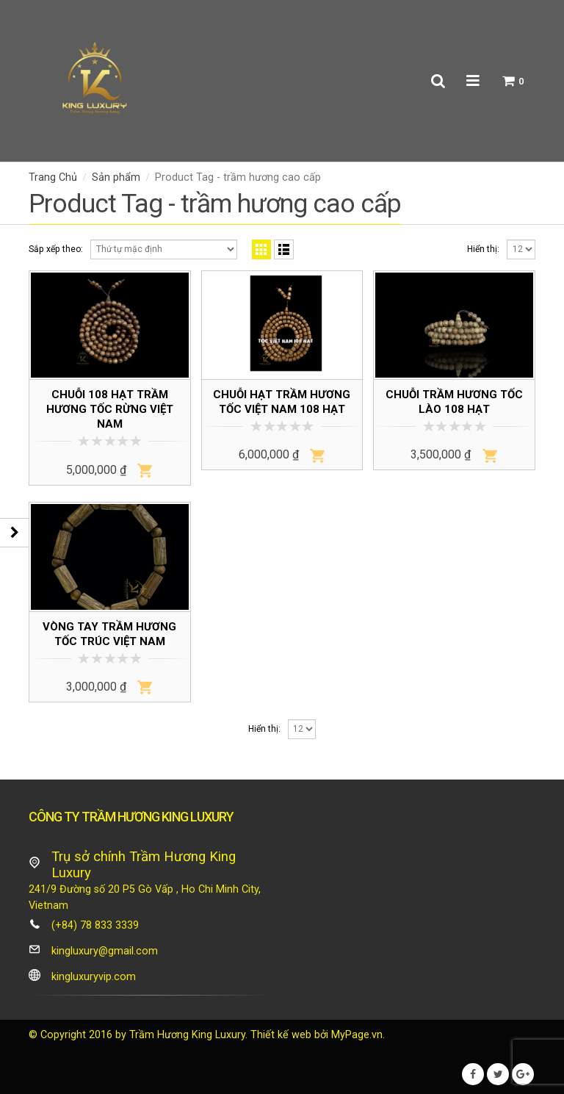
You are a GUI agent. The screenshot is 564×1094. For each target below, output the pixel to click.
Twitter (498, 1074)
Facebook (473, 1074)
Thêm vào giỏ (145, 470)
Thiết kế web (280, 1035)
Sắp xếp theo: (56, 249)
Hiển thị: (483, 249)
